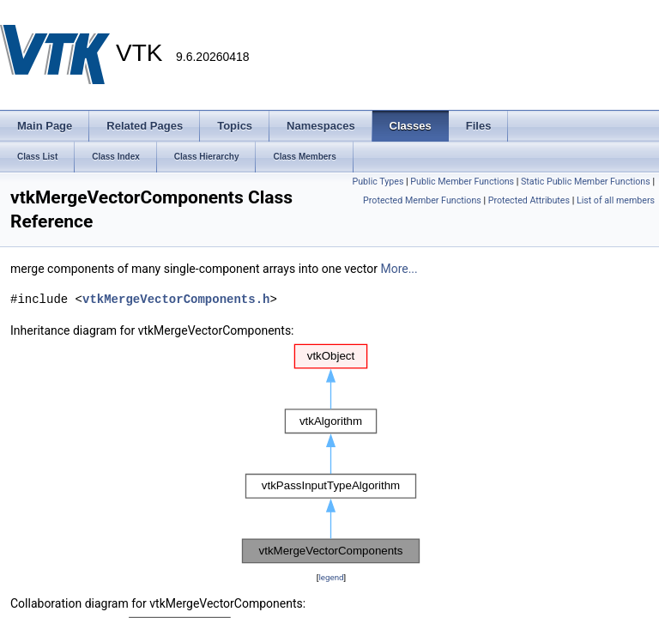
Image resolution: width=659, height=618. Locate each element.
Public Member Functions (462, 181)
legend (330, 577)
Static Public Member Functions (585, 181)
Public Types (377, 181)
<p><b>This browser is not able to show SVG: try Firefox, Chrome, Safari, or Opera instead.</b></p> (331, 454)
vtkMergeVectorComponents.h (175, 299)
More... (398, 269)
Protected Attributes (529, 200)
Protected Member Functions (422, 200)
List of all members (616, 200)
